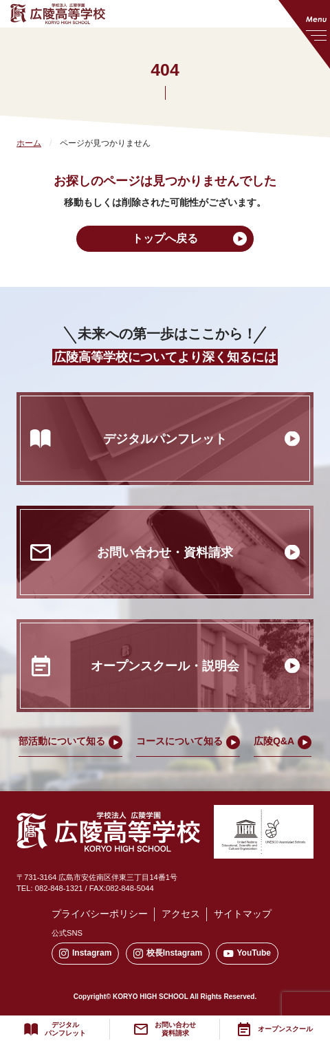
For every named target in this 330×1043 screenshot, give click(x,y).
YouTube (247, 953)
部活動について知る (62, 740)
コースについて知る (179, 740)
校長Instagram (167, 953)
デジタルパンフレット (65, 1029)
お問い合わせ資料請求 (175, 1029)
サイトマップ (243, 913)
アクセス (181, 913)
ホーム (28, 143)
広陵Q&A (274, 740)
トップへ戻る (165, 238)
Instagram (85, 953)
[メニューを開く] (304, 34)
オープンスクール (285, 1029)
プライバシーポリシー (100, 913)
